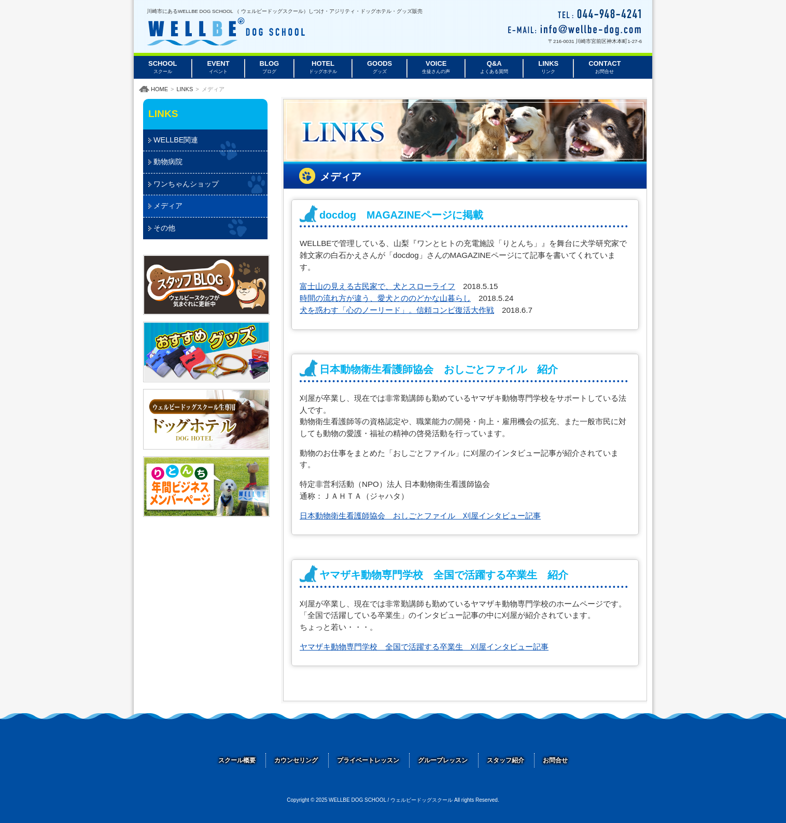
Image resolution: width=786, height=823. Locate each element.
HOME (159, 89)
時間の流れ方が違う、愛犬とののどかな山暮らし (385, 298)
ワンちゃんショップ (186, 184)
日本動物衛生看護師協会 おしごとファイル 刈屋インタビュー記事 (420, 515)
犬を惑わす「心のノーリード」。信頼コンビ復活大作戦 (397, 310)
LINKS (184, 89)
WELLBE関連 (175, 140)
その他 (164, 228)
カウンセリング (296, 760)
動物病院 (168, 161)
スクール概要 (237, 760)
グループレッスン (443, 760)
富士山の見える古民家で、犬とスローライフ (377, 286)
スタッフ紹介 (505, 760)
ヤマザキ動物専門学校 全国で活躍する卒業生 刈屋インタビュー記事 (424, 646)
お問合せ (555, 760)
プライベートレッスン (368, 760)
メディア (168, 205)
